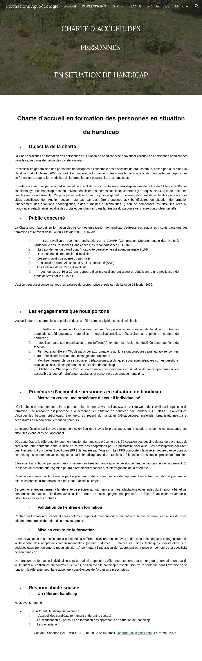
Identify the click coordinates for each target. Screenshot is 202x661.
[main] (101, 47)
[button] (196, 6)
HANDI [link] (135, 6)
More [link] (179, 6)
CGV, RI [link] (118, 6)
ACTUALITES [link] (158, 6)
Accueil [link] (70, 6)
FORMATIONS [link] (94, 6)
